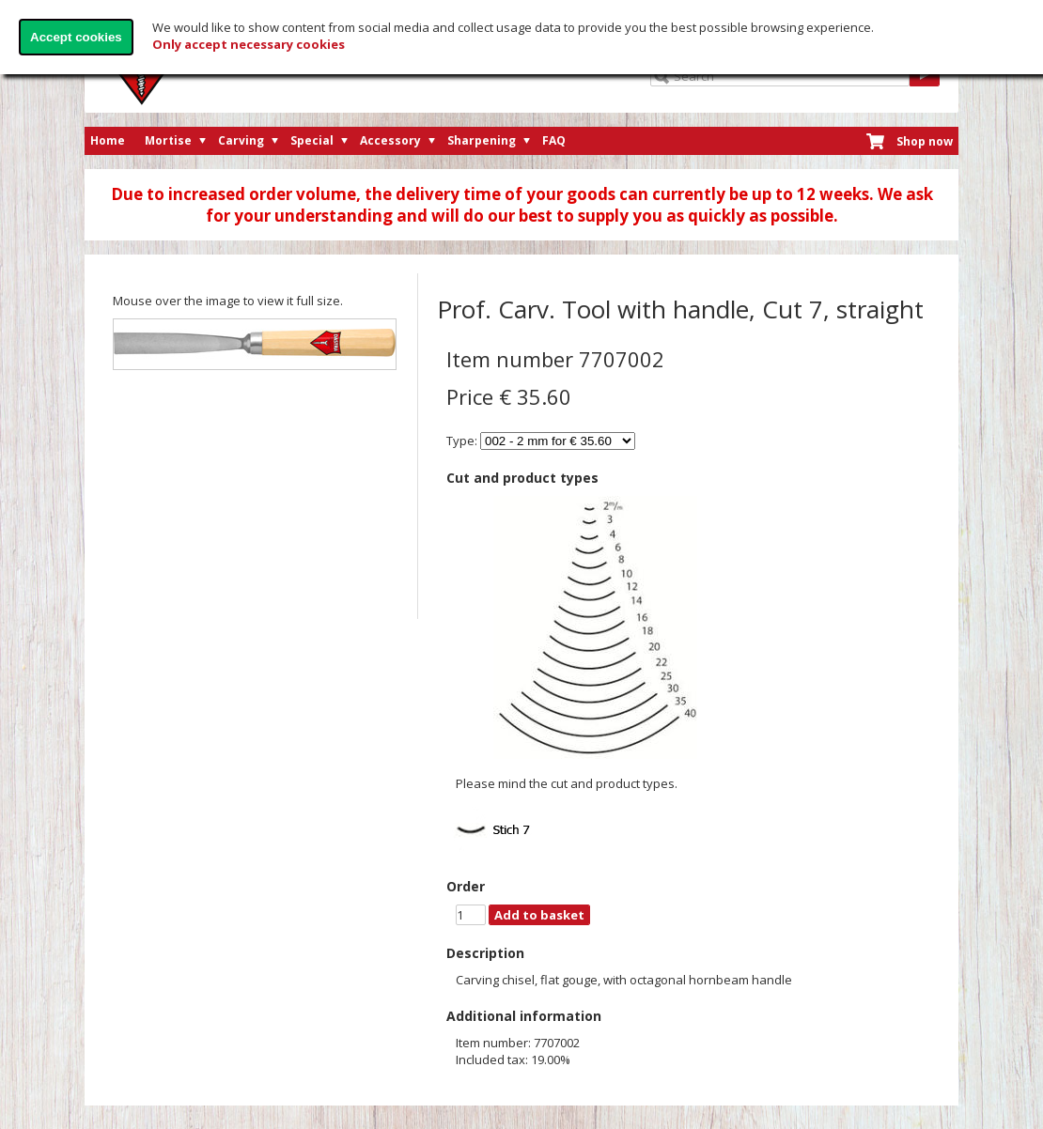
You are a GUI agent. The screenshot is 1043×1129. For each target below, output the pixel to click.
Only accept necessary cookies (248, 44)
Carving (241, 140)
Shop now (924, 141)
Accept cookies (76, 37)
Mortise (168, 140)
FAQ (554, 140)
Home (107, 140)
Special (312, 140)
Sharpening (481, 140)
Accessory (390, 140)
